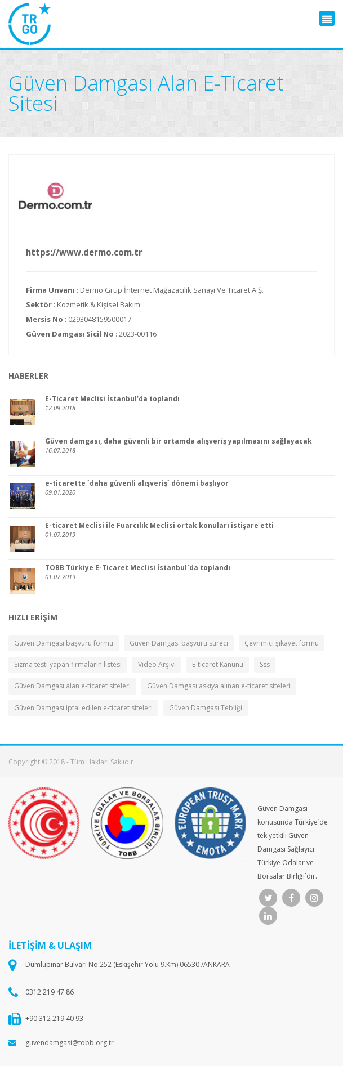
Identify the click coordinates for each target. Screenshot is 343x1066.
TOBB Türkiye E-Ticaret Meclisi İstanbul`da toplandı (137, 568)
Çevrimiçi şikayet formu (281, 643)
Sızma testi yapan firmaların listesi (68, 664)
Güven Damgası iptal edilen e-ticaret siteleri (83, 708)
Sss (265, 664)
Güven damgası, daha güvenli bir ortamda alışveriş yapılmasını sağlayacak (178, 441)
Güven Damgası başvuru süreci (179, 643)
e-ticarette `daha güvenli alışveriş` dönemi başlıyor (137, 483)
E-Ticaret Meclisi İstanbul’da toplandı (112, 399)
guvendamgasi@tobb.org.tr (69, 1042)
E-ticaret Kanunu (217, 664)
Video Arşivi (157, 664)
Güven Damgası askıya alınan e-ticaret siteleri (219, 686)
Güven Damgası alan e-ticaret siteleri (72, 686)
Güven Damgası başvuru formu (63, 643)
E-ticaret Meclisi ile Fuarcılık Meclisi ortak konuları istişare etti (159, 526)
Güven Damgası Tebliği (205, 708)
